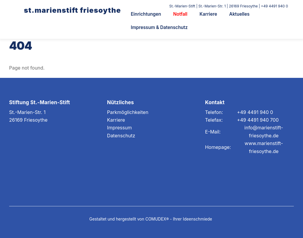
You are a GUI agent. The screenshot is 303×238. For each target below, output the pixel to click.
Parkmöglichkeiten (128, 112)
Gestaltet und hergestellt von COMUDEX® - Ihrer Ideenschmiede (150, 219)
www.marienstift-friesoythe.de (264, 147)
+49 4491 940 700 (258, 120)
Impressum (119, 128)
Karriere (208, 14)
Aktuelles (239, 14)
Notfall (180, 14)
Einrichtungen (146, 14)
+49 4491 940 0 (255, 112)
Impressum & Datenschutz (159, 27)
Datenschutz (121, 136)
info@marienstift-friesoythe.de (263, 131)
